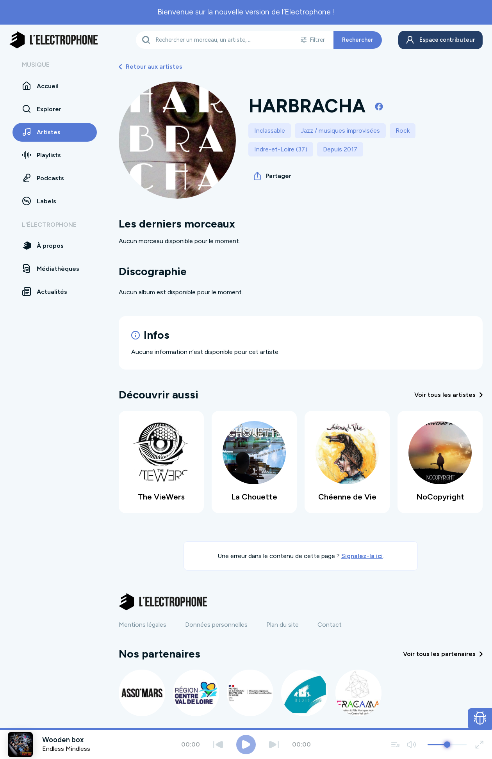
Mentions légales (142, 624)
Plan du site (282, 624)
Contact (329, 624)
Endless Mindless (66, 748)
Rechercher (355, 39)
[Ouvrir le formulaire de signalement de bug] (480, 718)
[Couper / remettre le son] (411, 744)
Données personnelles (216, 624)
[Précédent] (218, 744)
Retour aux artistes (150, 66)
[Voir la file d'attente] (395, 744)
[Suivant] (274, 744)
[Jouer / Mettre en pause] (246, 744)
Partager (272, 176)
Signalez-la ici (362, 554)
